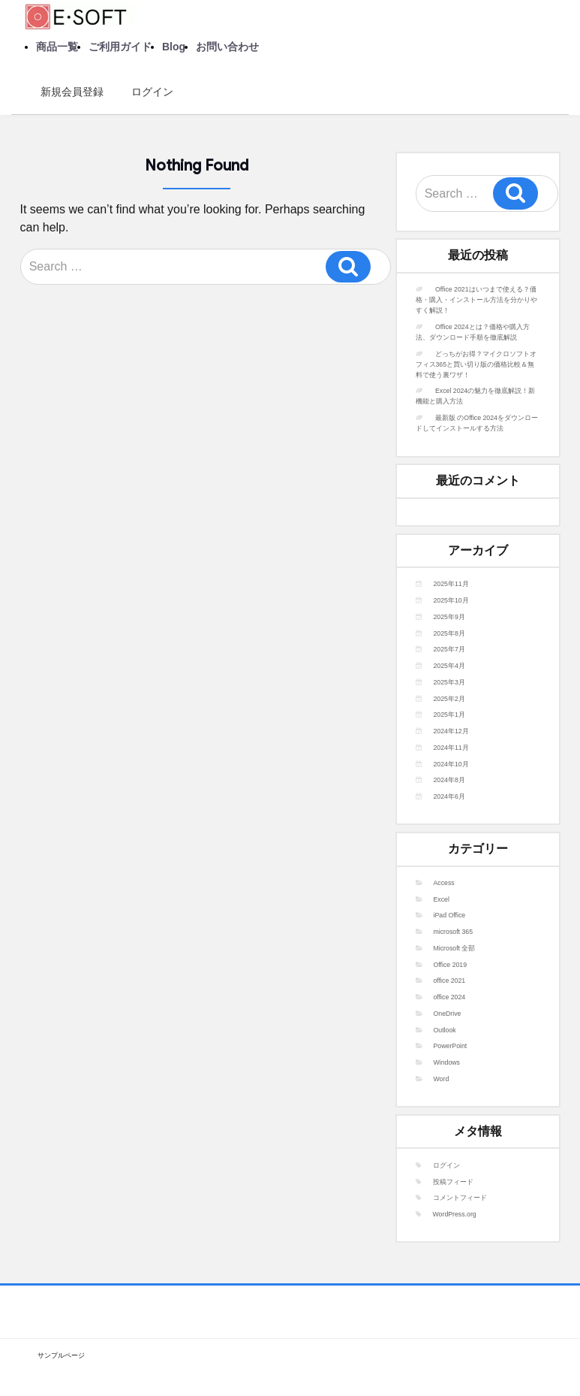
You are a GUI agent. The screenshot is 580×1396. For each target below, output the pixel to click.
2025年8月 (449, 633)
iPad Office (450, 915)
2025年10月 (451, 600)
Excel (441, 899)
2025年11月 (451, 584)
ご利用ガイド (120, 47)
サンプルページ (61, 1355)
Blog (173, 47)
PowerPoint (450, 1046)
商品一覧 (57, 47)
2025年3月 (449, 682)
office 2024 (450, 997)
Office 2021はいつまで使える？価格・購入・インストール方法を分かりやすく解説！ (476, 300)
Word (441, 1079)
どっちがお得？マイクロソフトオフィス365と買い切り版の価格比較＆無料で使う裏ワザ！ (476, 364)
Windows (447, 1062)
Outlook (445, 1030)
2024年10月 (451, 764)
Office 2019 (450, 964)
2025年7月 (449, 649)
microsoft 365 (453, 931)
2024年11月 (451, 747)
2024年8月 (449, 780)
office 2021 (450, 980)
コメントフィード (460, 1197)
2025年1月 (449, 714)
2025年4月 (449, 665)
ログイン (147, 92)
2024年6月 (449, 796)
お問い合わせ (227, 47)
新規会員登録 (67, 92)
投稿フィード (453, 1182)
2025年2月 (449, 699)
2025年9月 (449, 617)
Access (444, 883)
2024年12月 (451, 731)
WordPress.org (454, 1214)
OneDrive (447, 1013)
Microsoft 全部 (455, 948)
